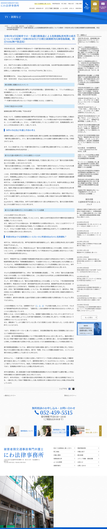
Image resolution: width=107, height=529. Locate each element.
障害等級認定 (56, 3)
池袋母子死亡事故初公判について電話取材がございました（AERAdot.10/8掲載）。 (88, 192)
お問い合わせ (82, 466)
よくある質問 (64, 8)
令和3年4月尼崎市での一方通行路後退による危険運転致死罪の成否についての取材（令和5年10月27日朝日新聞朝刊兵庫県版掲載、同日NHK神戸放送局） (88, 91)
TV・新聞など (30, 26)
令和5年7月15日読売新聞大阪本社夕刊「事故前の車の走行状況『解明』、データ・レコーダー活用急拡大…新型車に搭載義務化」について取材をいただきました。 (88, 139)
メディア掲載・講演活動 (52, 8)
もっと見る (91, 317)
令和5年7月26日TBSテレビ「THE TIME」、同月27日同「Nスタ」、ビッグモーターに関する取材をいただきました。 (89, 109)
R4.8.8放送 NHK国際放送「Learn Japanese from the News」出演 (87, 149)
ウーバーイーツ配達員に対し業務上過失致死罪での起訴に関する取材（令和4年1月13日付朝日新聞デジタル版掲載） (88, 164)
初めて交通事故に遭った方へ (43, 3)
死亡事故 (64, 3)
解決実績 (32, 8)
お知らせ (71, 8)
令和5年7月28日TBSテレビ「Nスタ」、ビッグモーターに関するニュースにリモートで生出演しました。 (88, 101)
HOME (6, 26)
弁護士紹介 (71, 3)
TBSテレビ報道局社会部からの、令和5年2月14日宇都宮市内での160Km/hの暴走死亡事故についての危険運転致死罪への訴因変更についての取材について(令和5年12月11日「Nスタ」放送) (89, 66)
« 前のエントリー (10, 395)
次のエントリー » (70, 395)
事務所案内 (79, 8)
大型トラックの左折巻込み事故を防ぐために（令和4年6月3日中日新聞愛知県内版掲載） (88, 156)
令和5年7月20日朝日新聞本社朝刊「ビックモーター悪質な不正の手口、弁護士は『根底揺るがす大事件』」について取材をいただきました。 (89, 128)
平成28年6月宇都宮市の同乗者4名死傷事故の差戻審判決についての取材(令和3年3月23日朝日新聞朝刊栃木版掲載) (88, 173)
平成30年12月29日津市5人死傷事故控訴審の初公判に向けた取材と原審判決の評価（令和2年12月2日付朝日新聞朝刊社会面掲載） (88, 183)
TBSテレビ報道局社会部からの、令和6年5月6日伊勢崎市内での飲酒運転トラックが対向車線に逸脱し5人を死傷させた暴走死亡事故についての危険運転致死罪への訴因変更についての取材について (88, 52)
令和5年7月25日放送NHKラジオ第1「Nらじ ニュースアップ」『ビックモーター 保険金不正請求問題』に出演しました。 (89, 118)
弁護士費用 (79, 3)
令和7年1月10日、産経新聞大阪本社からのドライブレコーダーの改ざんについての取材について (88, 41)
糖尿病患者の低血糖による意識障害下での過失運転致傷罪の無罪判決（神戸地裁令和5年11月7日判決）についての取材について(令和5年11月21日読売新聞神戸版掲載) (88, 79)
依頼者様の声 (40, 8)
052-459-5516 (22, 462)
